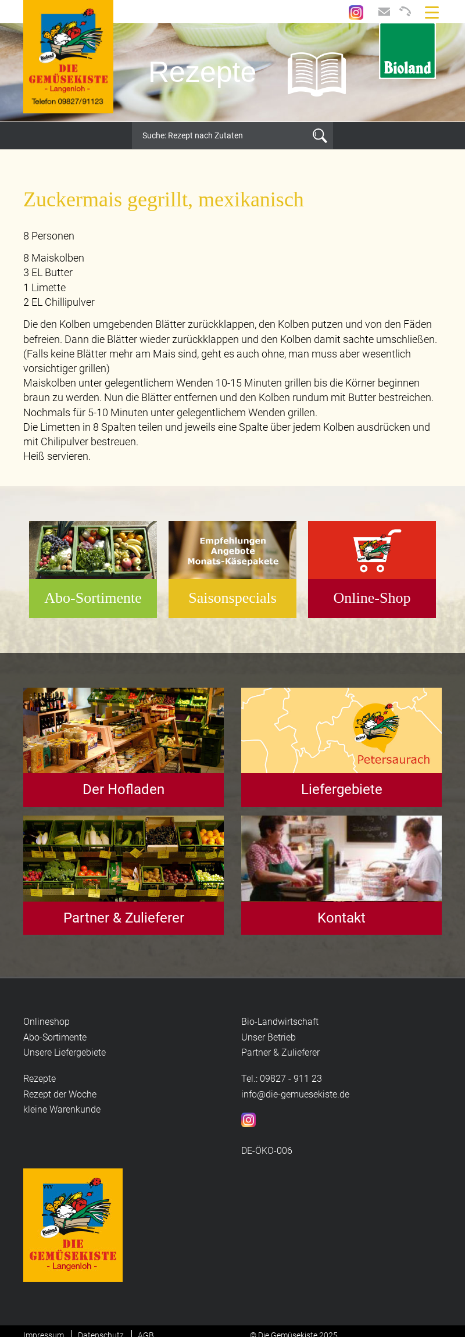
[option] (232, 72)
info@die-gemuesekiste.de (295, 1094)
